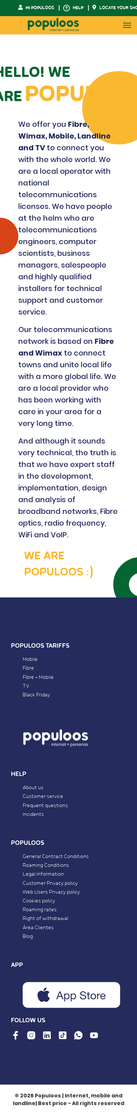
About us (33, 788)
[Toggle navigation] (127, 25)
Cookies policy (39, 901)
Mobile (30, 659)
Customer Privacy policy (50, 883)
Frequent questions (45, 806)
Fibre (28, 668)
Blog (28, 936)
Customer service (43, 796)
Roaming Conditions (46, 865)
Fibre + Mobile (38, 677)
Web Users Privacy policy (51, 892)
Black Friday (36, 695)
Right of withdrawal (45, 918)
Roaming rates (40, 910)
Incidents (33, 814)
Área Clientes (38, 928)
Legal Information (43, 874)
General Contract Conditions (56, 857)
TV (26, 686)
